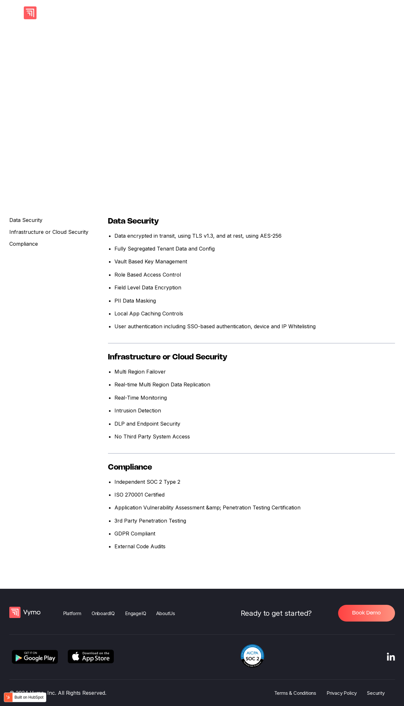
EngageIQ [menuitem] (135, 613)
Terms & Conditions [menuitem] (295, 693)
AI (96, 13)
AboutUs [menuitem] (165, 613)
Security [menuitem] (375, 693)
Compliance (23, 246)
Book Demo (366, 613)
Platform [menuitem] (72, 613)
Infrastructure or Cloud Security (48, 235)
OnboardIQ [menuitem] (103, 613)
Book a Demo (354, 13)
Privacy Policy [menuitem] (342, 693)
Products (124, 13)
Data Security (25, 222)
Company (238, 13)
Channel (160, 13)
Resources (277, 13)
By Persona (198, 13)
